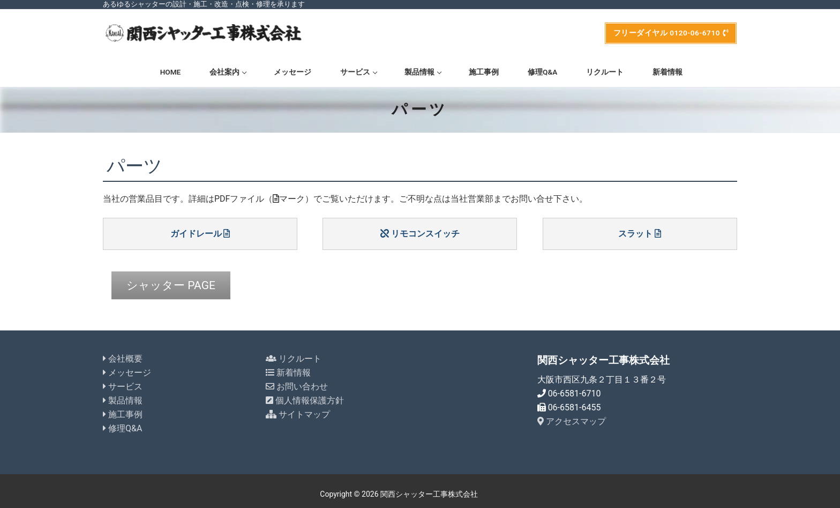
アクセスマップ (571, 415)
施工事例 (122, 408)
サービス (122, 381)
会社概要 (122, 353)
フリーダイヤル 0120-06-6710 (671, 32)
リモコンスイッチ (420, 234)
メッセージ (127, 367)
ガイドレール (200, 234)
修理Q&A (122, 422)
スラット (639, 234)
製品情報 (122, 394)
